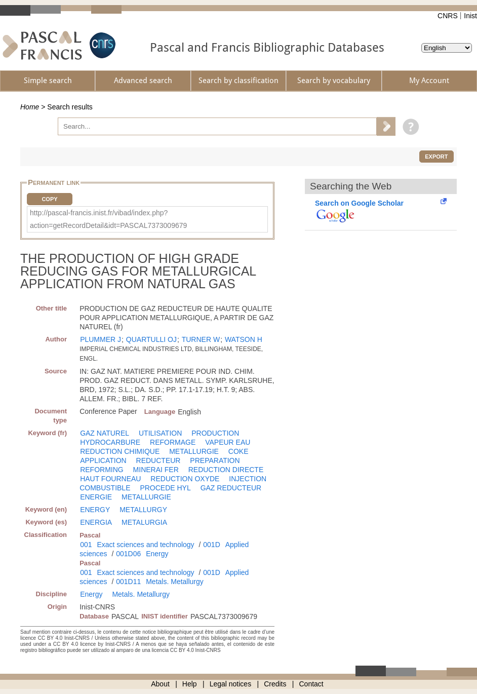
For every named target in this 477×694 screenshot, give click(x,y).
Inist (470, 16)
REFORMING (102, 470)
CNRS (448, 16)
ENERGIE (96, 497)
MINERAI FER (156, 470)
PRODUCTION (215, 433)
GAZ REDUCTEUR (231, 488)
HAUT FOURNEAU (110, 479)
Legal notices (231, 684)
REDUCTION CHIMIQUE (120, 451)
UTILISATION (160, 433)
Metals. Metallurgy (175, 581)
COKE (238, 451)
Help (189, 684)
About (160, 684)
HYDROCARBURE (110, 442)
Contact (311, 684)
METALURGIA (144, 522)
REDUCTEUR (158, 460)
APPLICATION (103, 460)
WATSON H (243, 339)
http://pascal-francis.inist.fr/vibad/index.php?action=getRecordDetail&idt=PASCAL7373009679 (108, 219)
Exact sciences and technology (145, 545)
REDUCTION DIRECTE (226, 470)
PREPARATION (215, 460)
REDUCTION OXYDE (184, 479)
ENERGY (95, 510)
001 (86, 545)
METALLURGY (143, 510)
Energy (157, 554)
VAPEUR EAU (227, 442)
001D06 (128, 554)
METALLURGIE (194, 451)
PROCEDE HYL (165, 488)
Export (436, 156)
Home (29, 107)
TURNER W (201, 339)
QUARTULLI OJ (151, 339)
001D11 (128, 581)
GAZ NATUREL (104, 433)
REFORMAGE (172, 442)
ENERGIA (96, 522)
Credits (275, 684)
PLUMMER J (100, 339)
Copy (49, 199)
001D (211, 545)
